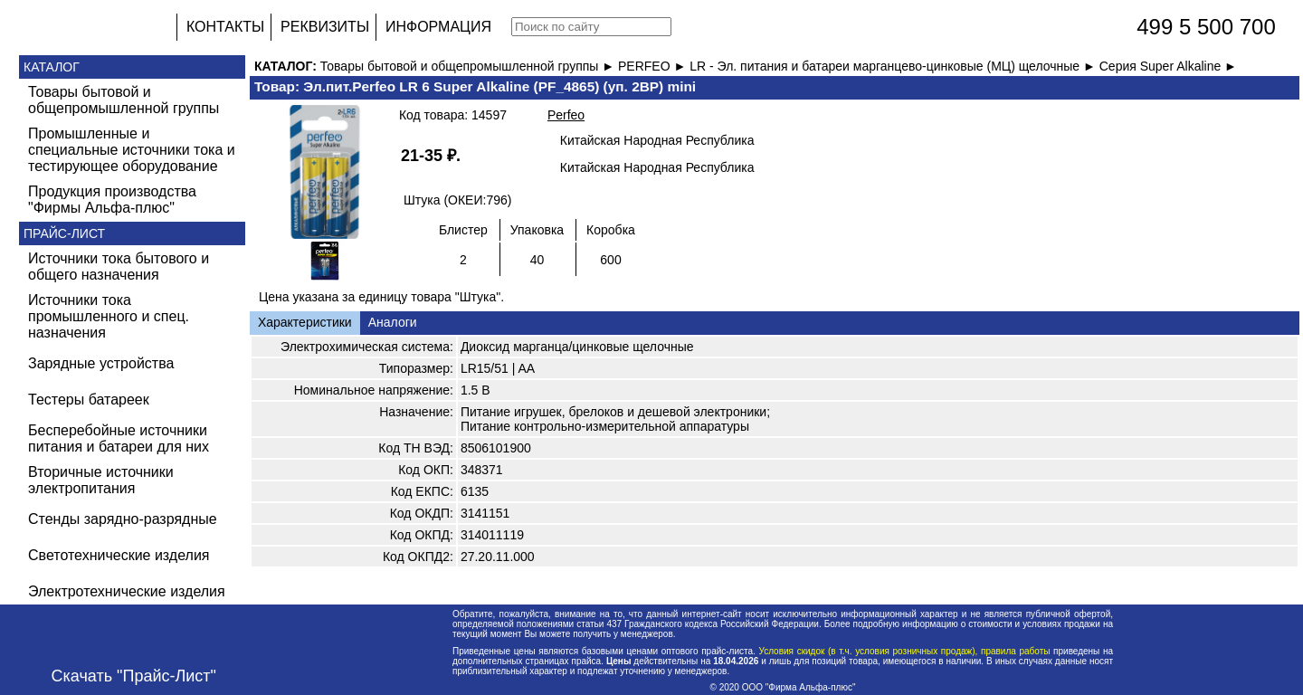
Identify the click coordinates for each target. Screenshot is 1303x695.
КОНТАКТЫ (225, 26)
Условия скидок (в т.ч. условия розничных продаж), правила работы (904, 651)
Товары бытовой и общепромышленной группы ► (469, 66)
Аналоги (392, 322)
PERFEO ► (654, 66)
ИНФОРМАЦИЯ (438, 26)
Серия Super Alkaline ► (1168, 66)
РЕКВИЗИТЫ (325, 26)
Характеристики (305, 322)
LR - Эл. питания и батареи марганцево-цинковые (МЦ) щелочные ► (894, 66)
